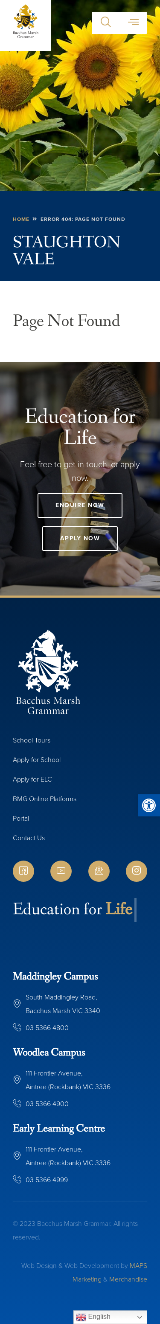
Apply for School (37, 760)
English (93, 1317)
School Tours (31, 740)
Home (21, 219)
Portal (21, 818)
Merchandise (128, 1279)
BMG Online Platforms (44, 799)
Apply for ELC (32, 779)
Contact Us (29, 838)
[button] (149, 805)
